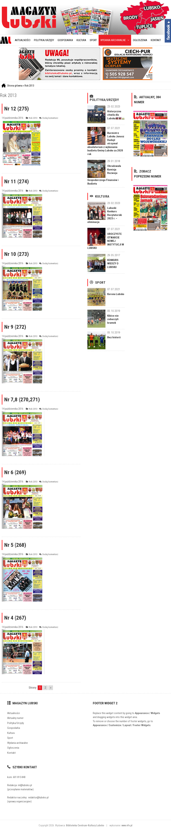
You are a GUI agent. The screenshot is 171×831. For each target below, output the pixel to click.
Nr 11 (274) (16, 181)
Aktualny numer (15, 718)
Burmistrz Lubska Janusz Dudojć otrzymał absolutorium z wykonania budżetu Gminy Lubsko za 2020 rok (105, 143)
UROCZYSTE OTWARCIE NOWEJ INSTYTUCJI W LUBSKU (105, 241)
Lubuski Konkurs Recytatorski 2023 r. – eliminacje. (104, 215)
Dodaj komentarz (50, 118)
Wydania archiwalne (114, 40)
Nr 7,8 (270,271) (22, 399)
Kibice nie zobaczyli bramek (113, 319)
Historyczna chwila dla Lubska (115, 115)
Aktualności (22, 40)
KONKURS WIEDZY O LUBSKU (112, 263)
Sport (93, 40)
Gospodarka (65, 40)
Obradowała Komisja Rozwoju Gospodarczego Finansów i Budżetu (104, 174)
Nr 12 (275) (16, 108)
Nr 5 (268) (15, 545)
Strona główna (14, 85)
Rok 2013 (29, 85)
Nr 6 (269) (15, 472)
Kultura (81, 40)
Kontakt (156, 40)
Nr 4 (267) (15, 618)
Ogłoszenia (140, 40)
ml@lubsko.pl (25, 785)
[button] (127, 40)
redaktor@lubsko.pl (38, 797)
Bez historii (114, 337)
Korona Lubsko (115, 294)
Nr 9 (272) (15, 327)
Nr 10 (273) (16, 254)
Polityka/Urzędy (44, 40)
